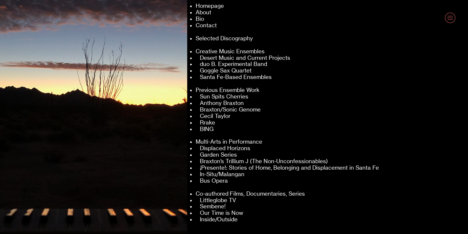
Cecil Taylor (215, 116)
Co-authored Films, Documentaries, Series (250, 193)
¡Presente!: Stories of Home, (236, 167)
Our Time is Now (221, 213)
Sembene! (213, 206)
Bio (200, 19)
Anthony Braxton (222, 103)
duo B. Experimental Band (233, 64)
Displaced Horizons (225, 148)
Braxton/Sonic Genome (230, 109)
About (203, 12)
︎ (450, 17)
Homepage (210, 6)
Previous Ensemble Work (227, 90)
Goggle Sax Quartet (226, 70)
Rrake (207, 122)
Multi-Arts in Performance (229, 141)
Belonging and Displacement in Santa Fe (326, 167)
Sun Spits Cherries (224, 96)
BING (207, 129)
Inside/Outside (219, 219)
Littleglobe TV (218, 200)
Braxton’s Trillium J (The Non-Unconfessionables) (264, 161)
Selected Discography (224, 38)
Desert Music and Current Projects (244, 58)
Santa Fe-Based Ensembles (236, 77)
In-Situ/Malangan (222, 174)
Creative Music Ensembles (230, 51)
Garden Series (218, 154)
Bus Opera (214, 180)
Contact (206, 25)
